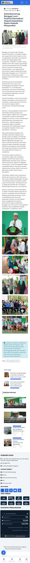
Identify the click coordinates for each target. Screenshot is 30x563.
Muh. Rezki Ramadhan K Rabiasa (15, 433)
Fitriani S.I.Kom (15, 446)
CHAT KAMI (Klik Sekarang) (9, 472)
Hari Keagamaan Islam (13, 361)
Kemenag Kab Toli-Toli (17, 426)
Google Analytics (20, 536)
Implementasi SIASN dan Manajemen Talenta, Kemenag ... (19, 429)
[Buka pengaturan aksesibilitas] (3, 552)
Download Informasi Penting (9, 477)
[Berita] (20, 560)
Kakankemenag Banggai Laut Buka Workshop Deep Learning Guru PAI (18, 375)
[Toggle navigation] (26, 2)
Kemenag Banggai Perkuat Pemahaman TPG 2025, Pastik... (18, 442)
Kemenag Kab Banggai (15, 387)
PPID (3, 480)
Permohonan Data (6, 483)
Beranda (4, 475)
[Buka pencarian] (22, 2)
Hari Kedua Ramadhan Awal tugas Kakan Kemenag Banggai (17, 384)
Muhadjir (12, 8)
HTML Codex (27, 548)
